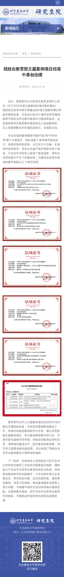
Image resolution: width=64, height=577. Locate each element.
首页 (24, 53)
